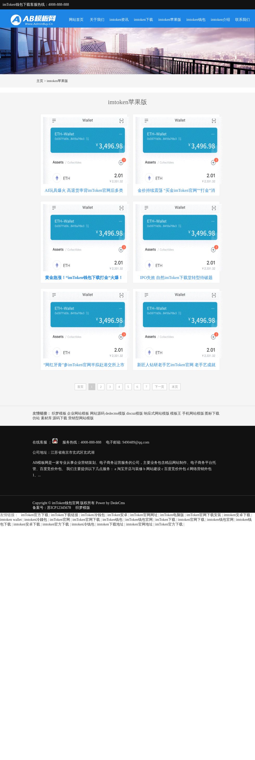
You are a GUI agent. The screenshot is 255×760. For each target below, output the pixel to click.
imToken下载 (165, 520)
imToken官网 (60, 520)
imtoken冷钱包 (83, 524)
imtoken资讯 (119, 20)
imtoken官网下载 (191, 520)
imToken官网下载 (86, 520)
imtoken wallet (11, 520)
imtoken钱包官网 (220, 520)
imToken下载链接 (65, 515)
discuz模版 (134, 413)
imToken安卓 (117, 515)
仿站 (36, 418)
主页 (39, 81)
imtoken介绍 (220, 20)
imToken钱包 (113, 520)
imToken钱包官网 (139, 520)
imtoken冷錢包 (35, 520)
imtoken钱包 (196, 20)
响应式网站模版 (156, 413)
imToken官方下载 (35, 515)
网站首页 (76, 20)
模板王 (175, 413)
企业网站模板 (78, 413)
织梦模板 (59, 413)
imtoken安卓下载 (237, 515)
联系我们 (242, 20)
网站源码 (97, 413)
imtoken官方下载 (56, 524)
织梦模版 (82, 508)
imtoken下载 (143, 20)
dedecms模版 (115, 413)
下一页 (159, 387)
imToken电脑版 (172, 515)
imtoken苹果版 (169, 20)
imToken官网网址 (144, 515)
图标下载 (212, 413)
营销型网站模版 (81, 418)
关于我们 (97, 20)
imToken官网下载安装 (204, 515)
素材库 (46, 418)
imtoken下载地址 (110, 524)
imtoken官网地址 (139, 524)
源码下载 (60, 418)
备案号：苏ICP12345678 (52, 508)
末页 (175, 387)
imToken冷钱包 (93, 515)
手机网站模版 (193, 413)
